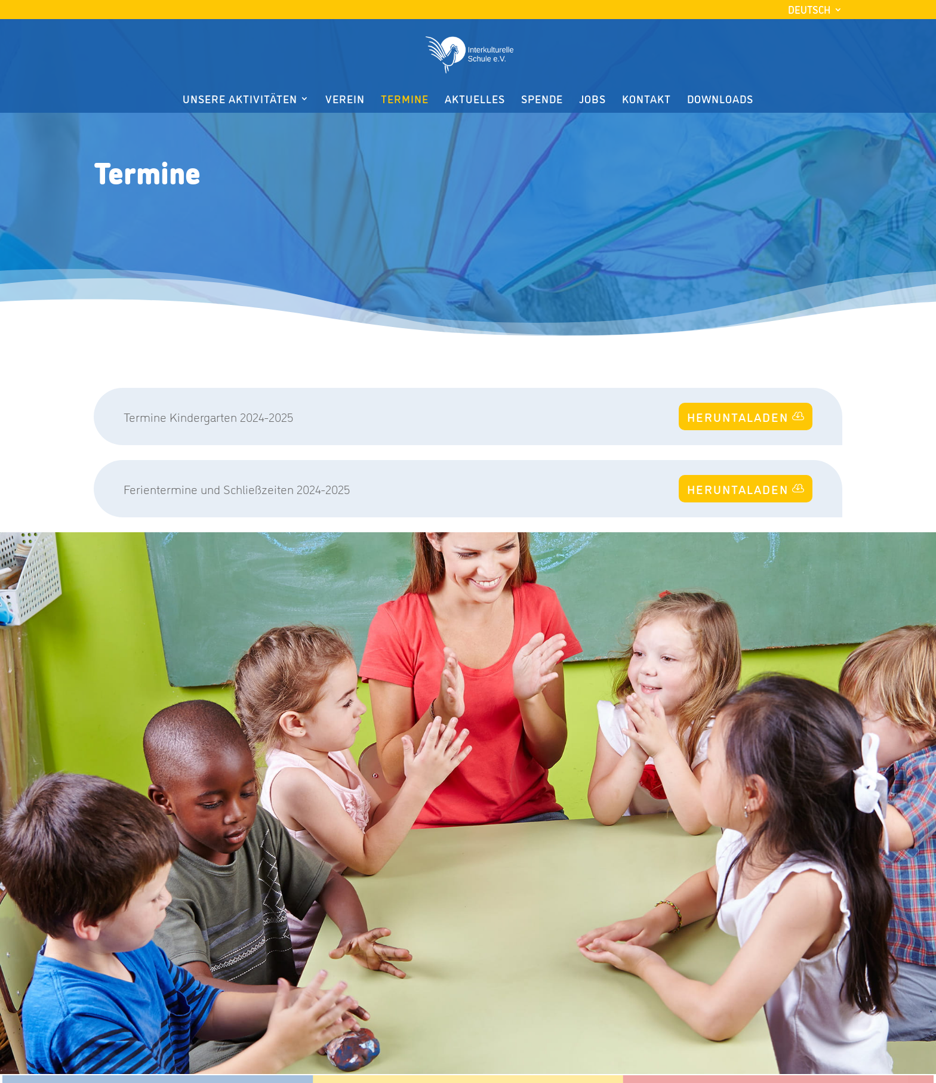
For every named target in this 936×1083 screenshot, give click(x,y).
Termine (405, 100)
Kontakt (646, 100)
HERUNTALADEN (738, 416)
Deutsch (809, 9)
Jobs (592, 100)
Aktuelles (475, 100)
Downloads (720, 100)
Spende (542, 100)
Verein (345, 100)
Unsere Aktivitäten (240, 100)
